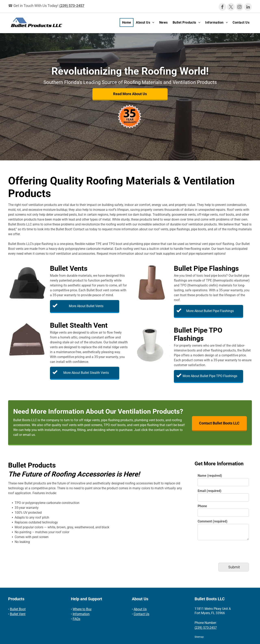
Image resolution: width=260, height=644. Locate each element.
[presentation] (228, 551)
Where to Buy (82, 609)
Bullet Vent (17, 614)
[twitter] (231, 7)
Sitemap (199, 636)
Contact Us (141, 614)
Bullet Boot (18, 609)
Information (81, 614)
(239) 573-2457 (71, 5)
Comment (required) (213, 521)
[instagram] (239, 7)
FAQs (76, 619)
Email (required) (209, 491)
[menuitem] (127, 22)
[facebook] (222, 7)
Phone (202, 506)
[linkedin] (248, 7)
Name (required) (210, 476)
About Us (140, 609)
